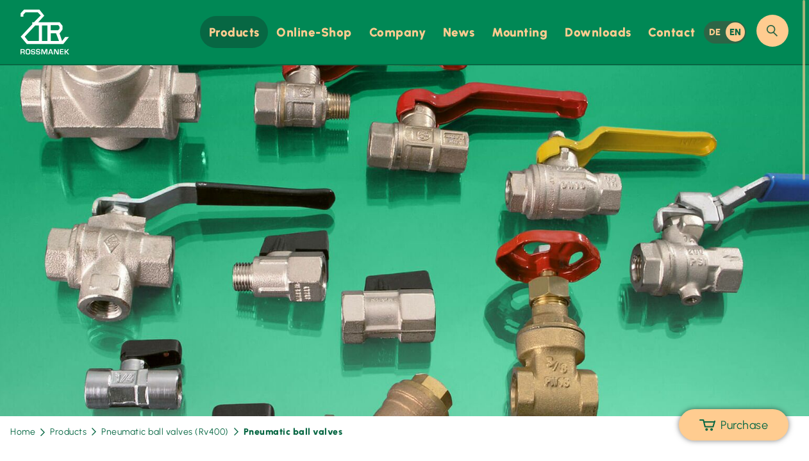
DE (715, 32)
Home (27, 431)
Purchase (733, 425)
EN (736, 32)
